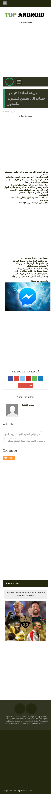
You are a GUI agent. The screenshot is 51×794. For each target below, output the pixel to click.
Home (7, 112)
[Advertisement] (25, 49)
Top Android (22, 791)
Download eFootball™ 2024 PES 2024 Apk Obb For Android (25, 594)
